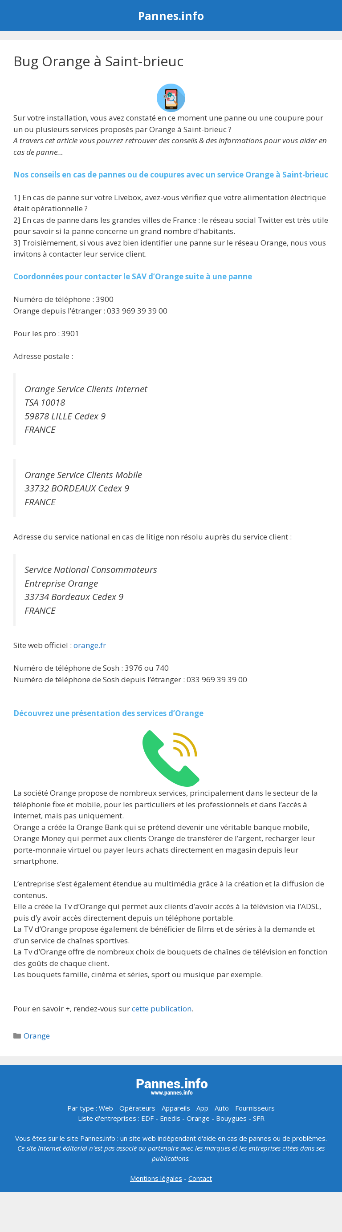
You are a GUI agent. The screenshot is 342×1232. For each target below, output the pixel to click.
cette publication (161, 1008)
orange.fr (89, 645)
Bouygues (231, 1118)
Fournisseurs (255, 1107)
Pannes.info (171, 15)
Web (106, 1107)
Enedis (170, 1118)
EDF (147, 1118)
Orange (37, 1036)
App (202, 1107)
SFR (259, 1118)
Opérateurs (137, 1107)
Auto (222, 1107)
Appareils (176, 1107)
